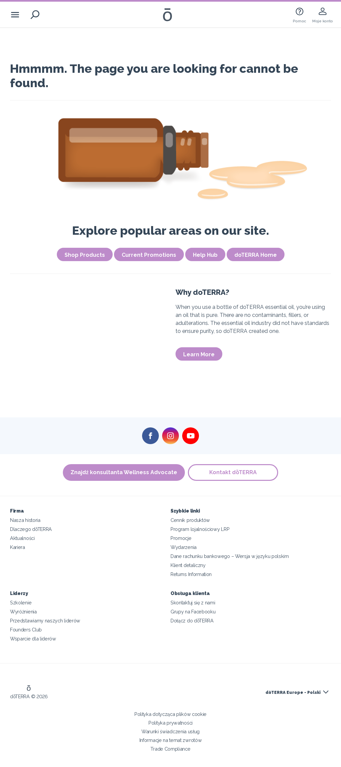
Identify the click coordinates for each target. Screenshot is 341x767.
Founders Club (26, 629)
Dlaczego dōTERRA (31, 529)
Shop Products (85, 255)
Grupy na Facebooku (192, 611)
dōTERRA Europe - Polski (293, 692)
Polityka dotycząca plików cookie (170, 714)
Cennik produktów (190, 520)
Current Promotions (149, 255)
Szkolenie (20, 602)
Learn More (199, 354)
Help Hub (205, 255)
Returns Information (191, 574)
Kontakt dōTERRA (233, 472)
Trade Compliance (170, 749)
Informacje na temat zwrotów (170, 740)
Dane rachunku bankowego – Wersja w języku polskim (229, 556)
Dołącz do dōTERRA (192, 620)
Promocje (181, 538)
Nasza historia (25, 520)
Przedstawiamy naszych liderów (45, 620)
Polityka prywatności (170, 723)
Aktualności (22, 538)
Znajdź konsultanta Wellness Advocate (124, 472)
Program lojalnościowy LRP (199, 529)
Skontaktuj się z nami (192, 602)
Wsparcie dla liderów (33, 638)
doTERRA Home (255, 255)
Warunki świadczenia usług (170, 731)
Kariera (17, 547)
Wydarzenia (183, 547)
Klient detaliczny (188, 565)
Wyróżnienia (23, 611)
